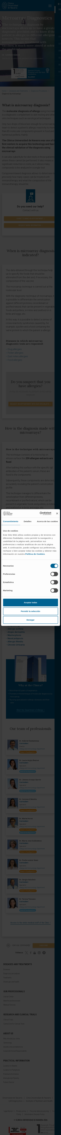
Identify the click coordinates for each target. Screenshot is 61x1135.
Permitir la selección (30, 611)
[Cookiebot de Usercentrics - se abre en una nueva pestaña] (39, 513)
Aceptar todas (30, 602)
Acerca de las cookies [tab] (47, 521)
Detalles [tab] (27, 521)
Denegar (30, 620)
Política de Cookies (35, 554)
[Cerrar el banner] (57, 513)
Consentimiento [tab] (10, 521)
